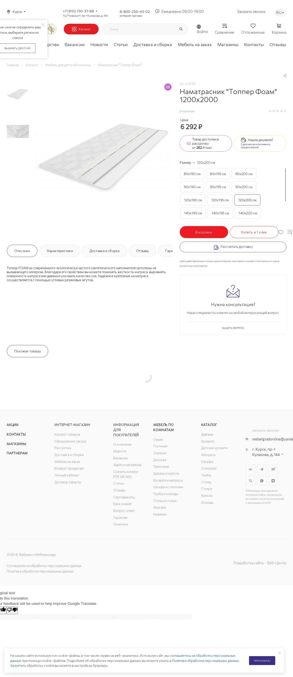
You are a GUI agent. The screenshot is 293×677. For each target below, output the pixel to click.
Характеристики (60, 251)
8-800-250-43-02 (135, 11)
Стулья (206, 489)
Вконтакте (250, 469)
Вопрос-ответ (124, 511)
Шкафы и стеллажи (168, 487)
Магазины (16, 444)
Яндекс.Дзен (273, 481)
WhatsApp (262, 481)
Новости (119, 451)
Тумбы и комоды (165, 494)
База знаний (122, 504)
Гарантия (120, 517)
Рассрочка (62, 448)
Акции (12, 425)
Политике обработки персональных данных (205, 661)
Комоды (207, 502)
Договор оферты (67, 482)
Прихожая (161, 466)
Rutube (273, 469)
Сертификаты (124, 497)
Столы (206, 482)
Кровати (207, 441)
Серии (158, 439)
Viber (250, 481)
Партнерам (17, 453)
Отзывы (142, 251)
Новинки (159, 514)
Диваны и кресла (166, 473)
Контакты (16, 434)
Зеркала (159, 507)
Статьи (118, 483)
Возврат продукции (69, 468)
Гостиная (160, 446)
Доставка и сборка (105, 251)
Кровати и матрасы (168, 480)
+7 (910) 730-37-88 (78, 11)
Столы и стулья (164, 501)
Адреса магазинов (127, 465)
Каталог (209, 425)
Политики (120, 524)
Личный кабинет (66, 475)
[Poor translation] (12, 610)
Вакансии (120, 458)
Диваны (207, 434)
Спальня (159, 453)
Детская (159, 460)
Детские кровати (214, 448)
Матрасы (208, 455)
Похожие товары (27, 351)
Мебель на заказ (67, 462)
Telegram (262, 469)
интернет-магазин (131, 15)
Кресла (206, 495)
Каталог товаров (67, 434)
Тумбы (206, 475)
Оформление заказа (70, 441)
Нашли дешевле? (260, 140)
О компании (122, 444)
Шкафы (207, 462)
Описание (22, 251)
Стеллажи (208, 468)
